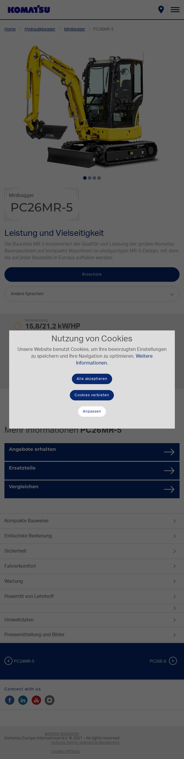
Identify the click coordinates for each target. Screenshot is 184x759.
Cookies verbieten (92, 395)
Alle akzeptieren (92, 379)
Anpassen (92, 411)
